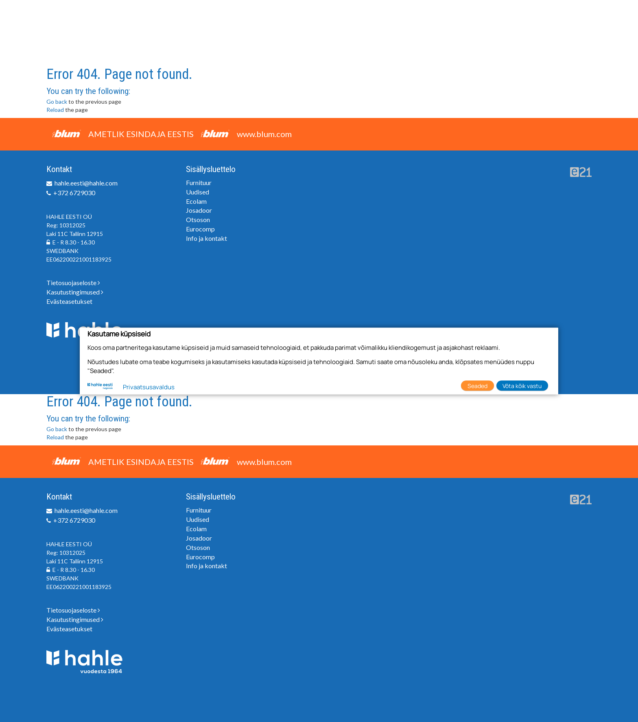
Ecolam (196, 201)
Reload (55, 109)
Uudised (197, 192)
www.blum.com (264, 134)
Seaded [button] (477, 385)
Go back (56, 101)
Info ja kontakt (206, 238)
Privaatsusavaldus (149, 387)
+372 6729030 (74, 192)
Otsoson (198, 219)
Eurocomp (200, 229)
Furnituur (199, 182)
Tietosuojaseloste (73, 282)
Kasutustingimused (74, 292)
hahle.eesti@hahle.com (86, 183)
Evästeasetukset (69, 301)
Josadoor (199, 210)
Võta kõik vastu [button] (522, 385)
